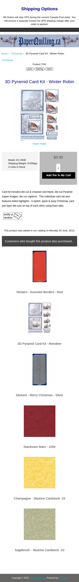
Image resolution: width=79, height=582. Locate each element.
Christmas (16, 53)
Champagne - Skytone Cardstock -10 (39, 498)
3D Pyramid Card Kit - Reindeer (39, 343)
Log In (68, 3)
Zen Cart (63, 578)
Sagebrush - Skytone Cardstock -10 (39, 550)
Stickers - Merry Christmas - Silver (39, 395)
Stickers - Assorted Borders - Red (39, 292)
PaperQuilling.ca (37, 578)
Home (55, 3)
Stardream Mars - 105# (39, 446)
